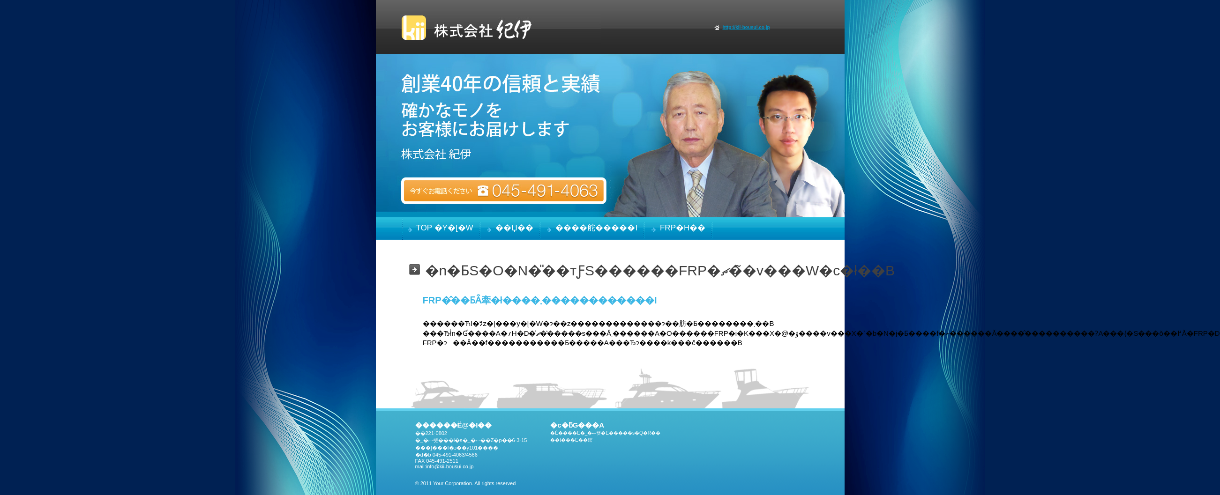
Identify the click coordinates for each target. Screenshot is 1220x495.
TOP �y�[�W (444, 227)
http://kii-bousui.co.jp (746, 27)
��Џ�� (514, 227)
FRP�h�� (682, 227)
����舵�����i (596, 227)
